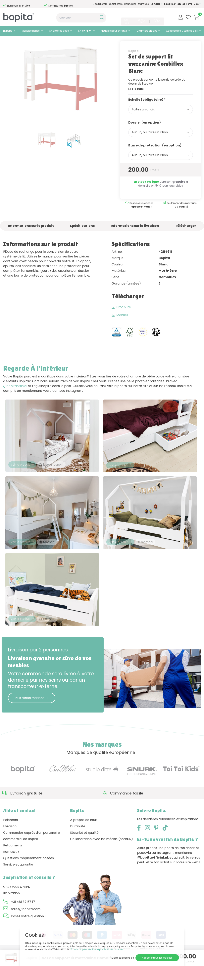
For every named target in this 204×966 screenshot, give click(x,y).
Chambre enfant (146, 30)
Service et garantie (18, 879)
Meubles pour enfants (114, 30)
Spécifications (82, 234)
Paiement (10, 834)
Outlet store (116, 4)
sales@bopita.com (152, 13)
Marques (143, 4)
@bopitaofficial (15, 394)
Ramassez (11, 866)
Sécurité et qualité (84, 847)
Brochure (121, 315)
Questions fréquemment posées (28, 872)
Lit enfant (84, 30)
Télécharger (185, 234)
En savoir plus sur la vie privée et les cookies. (97, 949)
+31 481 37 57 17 (128, 13)
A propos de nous (83, 834)
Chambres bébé (59, 30)
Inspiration (11, 908)
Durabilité (77, 841)
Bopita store (100, 4)
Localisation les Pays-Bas (182, 4)
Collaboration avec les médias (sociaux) (101, 853)
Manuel (120, 323)
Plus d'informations (32, 712)
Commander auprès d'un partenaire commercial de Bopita (31, 850)
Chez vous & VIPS (16, 901)
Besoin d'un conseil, (26, 4)
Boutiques (130, 4)
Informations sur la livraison (135, 234)
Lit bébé (7, 30)
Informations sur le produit (31, 234)
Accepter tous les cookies (157, 957)
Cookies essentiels (123, 957)
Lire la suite (136, 97)
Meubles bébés (31, 30)
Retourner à (12, 860)
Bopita (133, 59)
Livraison (10, 841)
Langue (156, 4)
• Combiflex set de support (47, 41)
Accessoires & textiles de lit (182, 30)
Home (7, 41)
